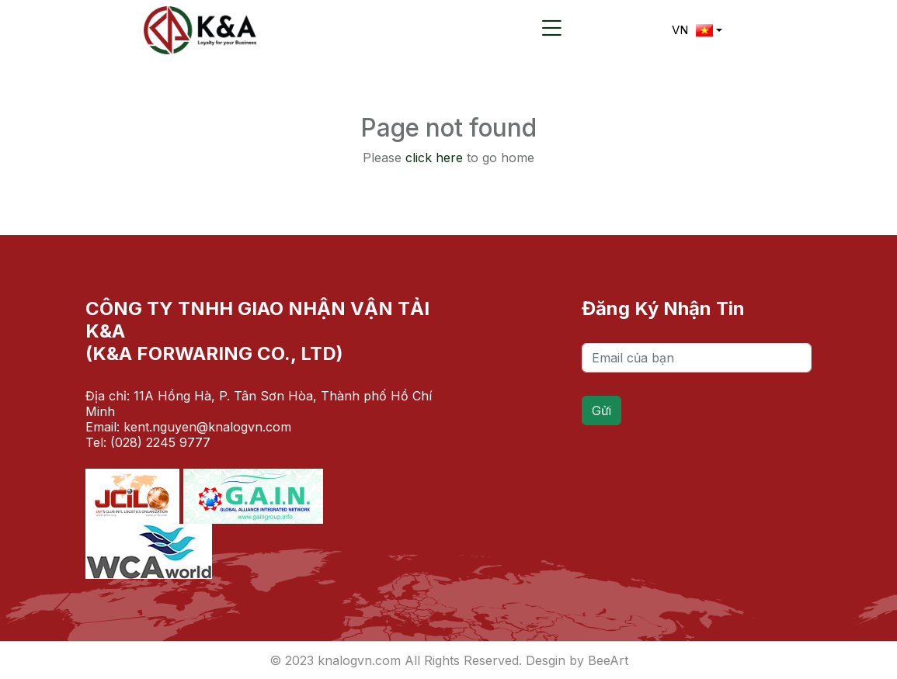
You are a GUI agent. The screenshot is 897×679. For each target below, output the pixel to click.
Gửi (601, 410)
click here (434, 157)
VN (692, 30)
